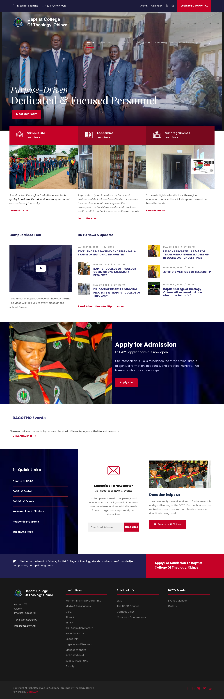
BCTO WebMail (75, 655)
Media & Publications (78, 606)
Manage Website (76, 650)
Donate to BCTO (23, 481)
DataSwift (32, 691)
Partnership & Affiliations (29, 511)
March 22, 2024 (173, 284)
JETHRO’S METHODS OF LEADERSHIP (187, 272)
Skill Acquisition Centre (79, 628)
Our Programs (164, 42)
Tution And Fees (23, 532)
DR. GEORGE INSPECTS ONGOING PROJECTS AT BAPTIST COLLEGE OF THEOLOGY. (116, 292)
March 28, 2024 (173, 267)
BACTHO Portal (22, 491)
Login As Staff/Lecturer (80, 644)
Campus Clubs (126, 611)
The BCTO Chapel (128, 606)
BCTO (111, 246)
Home (90, 42)
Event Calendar (177, 600)
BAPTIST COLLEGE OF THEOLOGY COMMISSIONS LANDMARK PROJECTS (115, 272)
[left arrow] (131, 561)
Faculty (70, 666)
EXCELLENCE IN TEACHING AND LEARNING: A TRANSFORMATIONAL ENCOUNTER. (107, 253)
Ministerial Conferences (131, 617)
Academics (124, 42)
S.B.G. (69, 611)
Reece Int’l (72, 639)
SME (119, 600)
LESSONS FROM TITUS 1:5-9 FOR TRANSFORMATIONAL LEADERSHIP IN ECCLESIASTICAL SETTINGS (186, 255)
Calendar (156, 5)
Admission (143, 42)
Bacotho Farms (75, 633)
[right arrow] (135, 561)
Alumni (144, 5)
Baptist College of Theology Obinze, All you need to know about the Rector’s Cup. (182, 292)
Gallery (172, 606)
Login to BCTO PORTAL (194, 5)
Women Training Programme (83, 600)
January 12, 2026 (88, 246)
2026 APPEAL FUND (77, 661)
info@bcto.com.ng (25, 625)
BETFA (69, 622)
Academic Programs (26, 521)
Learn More (33, 137)
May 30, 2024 (101, 264)
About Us (105, 42)
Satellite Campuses (191, 42)
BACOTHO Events (23, 501)
